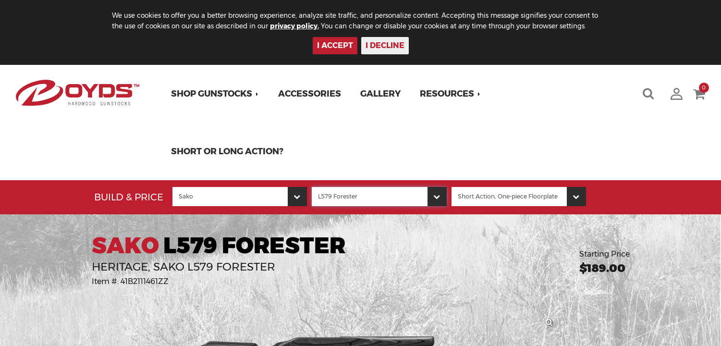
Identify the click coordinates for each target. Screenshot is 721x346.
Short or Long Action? (228, 151)
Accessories (310, 93)
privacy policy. (308, 26)
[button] (215, 94)
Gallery (381, 93)
